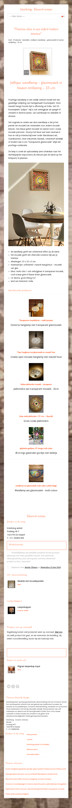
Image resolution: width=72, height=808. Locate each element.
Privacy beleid (32, 734)
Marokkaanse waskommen (48, 774)
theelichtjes (43, 789)
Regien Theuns (31, 567)
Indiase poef (61, 769)
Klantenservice (32, 749)
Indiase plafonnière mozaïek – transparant (36, 384)
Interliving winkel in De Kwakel (38, 744)
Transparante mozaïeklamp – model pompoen (36, 320)
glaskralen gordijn (26, 769)
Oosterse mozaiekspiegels (16, 784)
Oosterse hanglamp (29, 779)
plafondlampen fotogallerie (56, 784)
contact (29, 739)
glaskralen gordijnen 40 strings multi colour (36, 448)
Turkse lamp (10, 794)
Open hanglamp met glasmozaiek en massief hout (36, 352)
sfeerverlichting (33, 789)
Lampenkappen (24, 607)
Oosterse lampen (44, 779)
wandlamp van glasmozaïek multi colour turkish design (36, 486)
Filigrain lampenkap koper (28, 666)
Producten (17, 40)
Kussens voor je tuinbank (27, 774)
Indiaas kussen (50, 769)
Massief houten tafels (14, 779)
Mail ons (58, 632)
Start (10, 40)
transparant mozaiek (56, 789)
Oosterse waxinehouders (35, 784)
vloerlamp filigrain (22, 794)
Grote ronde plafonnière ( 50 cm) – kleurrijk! (36, 416)
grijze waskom (38, 769)
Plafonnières (10, 789)
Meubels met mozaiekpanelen (30, 581)
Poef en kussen (21, 789)
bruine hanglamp (12, 769)
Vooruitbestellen (33, 754)
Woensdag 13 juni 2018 (51, 567)
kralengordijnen (11, 774)
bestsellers (26, 40)
